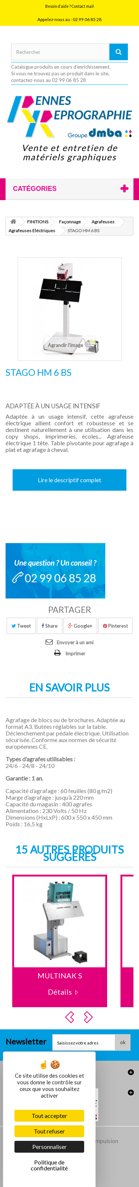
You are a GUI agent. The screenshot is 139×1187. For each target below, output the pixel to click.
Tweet (21, 626)
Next (89, 1017)
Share (49, 626)
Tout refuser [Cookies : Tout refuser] (49, 1131)
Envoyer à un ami (75, 642)
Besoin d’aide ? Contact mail (69, 6)
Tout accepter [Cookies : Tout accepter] (49, 1115)
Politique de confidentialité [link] (49, 1165)
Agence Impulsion (95, 1140)
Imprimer (75, 653)
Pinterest (115, 626)
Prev (70, 1017)
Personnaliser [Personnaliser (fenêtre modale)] (49, 1146)
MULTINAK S (59, 975)
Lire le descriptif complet (69, 479)
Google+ (80, 626)
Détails (60, 991)
